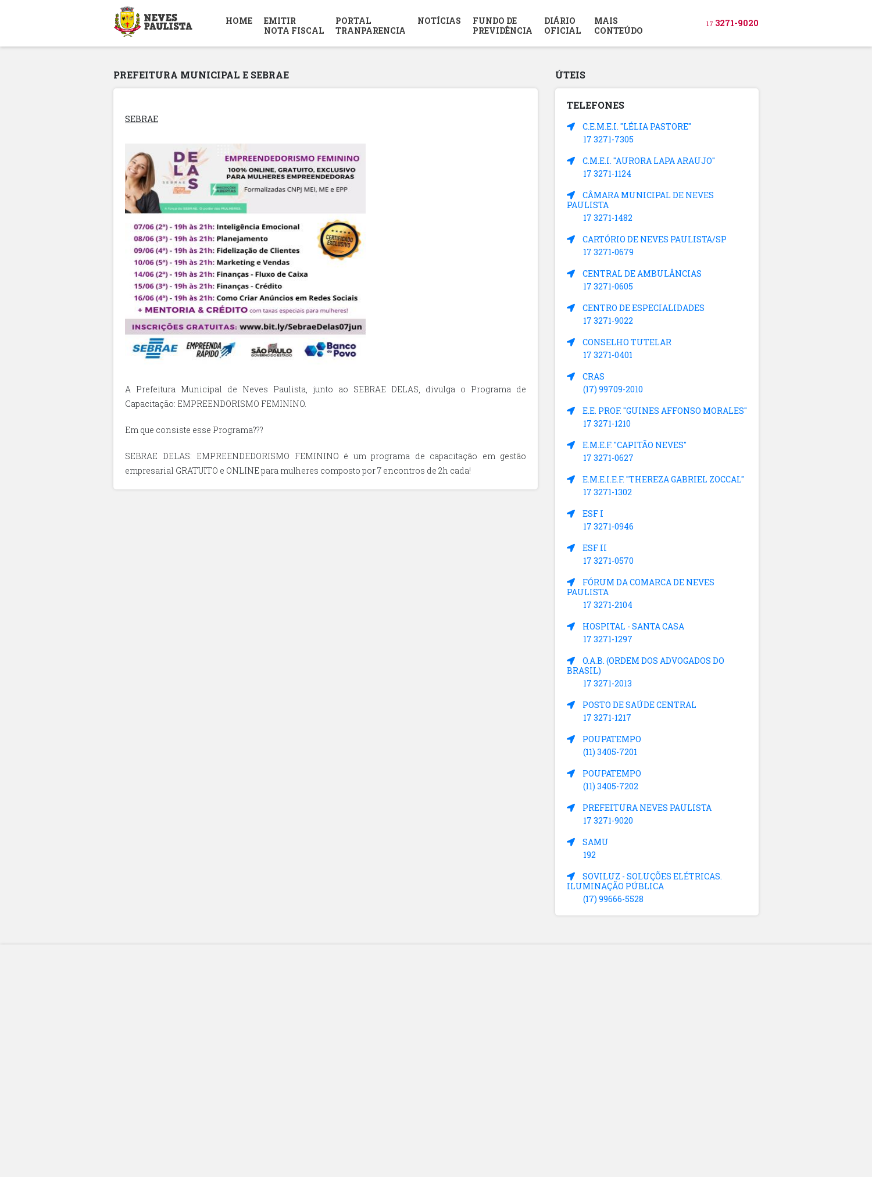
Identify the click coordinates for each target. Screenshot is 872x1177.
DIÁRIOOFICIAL (562, 25)
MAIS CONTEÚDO (618, 25)
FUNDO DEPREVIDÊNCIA (503, 25)
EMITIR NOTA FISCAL (294, 25)
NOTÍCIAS (439, 21)
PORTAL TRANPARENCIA (370, 25)
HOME (239, 21)
